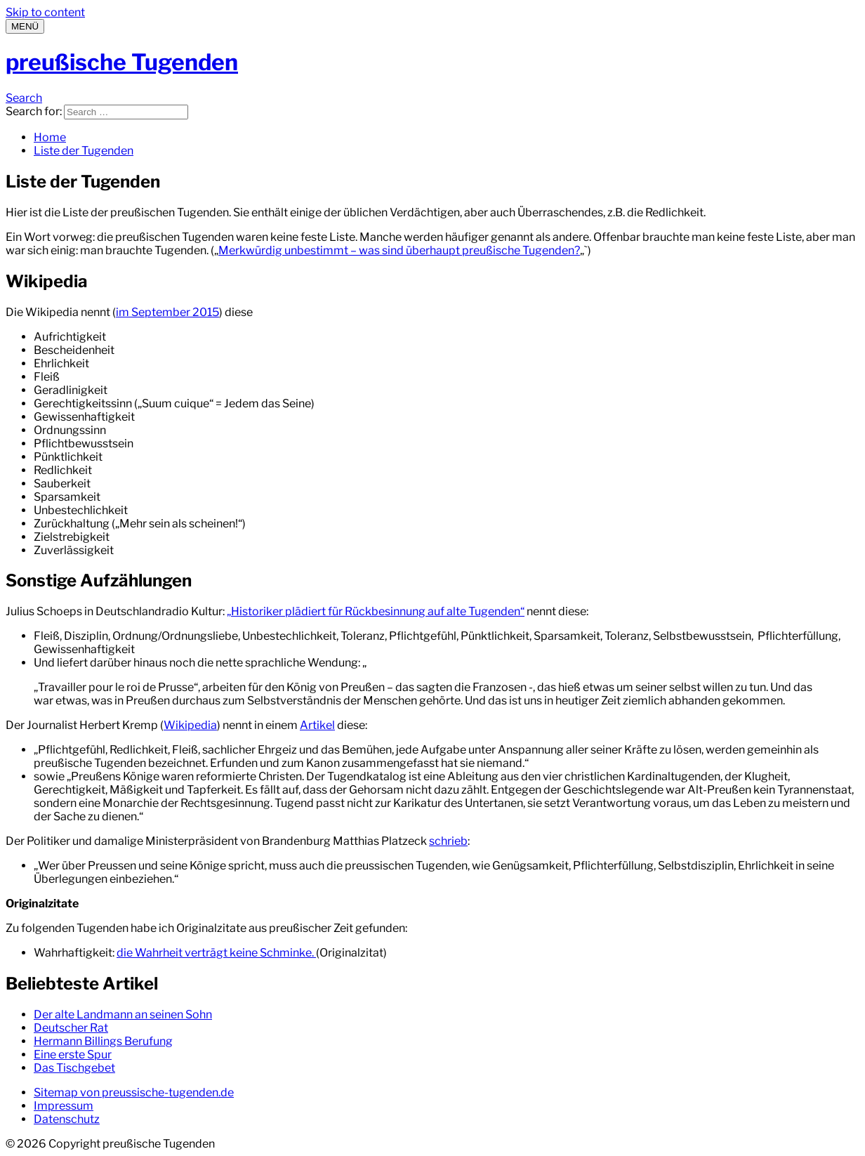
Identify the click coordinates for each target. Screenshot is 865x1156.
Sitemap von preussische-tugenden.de (134, 1092)
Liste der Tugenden (83, 150)
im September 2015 (167, 312)
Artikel (317, 725)
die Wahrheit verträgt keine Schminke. (216, 952)
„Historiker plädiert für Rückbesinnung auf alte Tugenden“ (375, 611)
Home (50, 137)
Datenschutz (67, 1119)
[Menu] (25, 26)
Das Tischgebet (74, 1068)
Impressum (63, 1105)
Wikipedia (190, 725)
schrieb (448, 841)
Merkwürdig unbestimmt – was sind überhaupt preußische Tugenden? (399, 250)
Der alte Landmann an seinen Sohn (123, 1014)
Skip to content (45, 12)
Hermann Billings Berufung (103, 1041)
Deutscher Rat (71, 1028)
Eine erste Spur (73, 1054)
